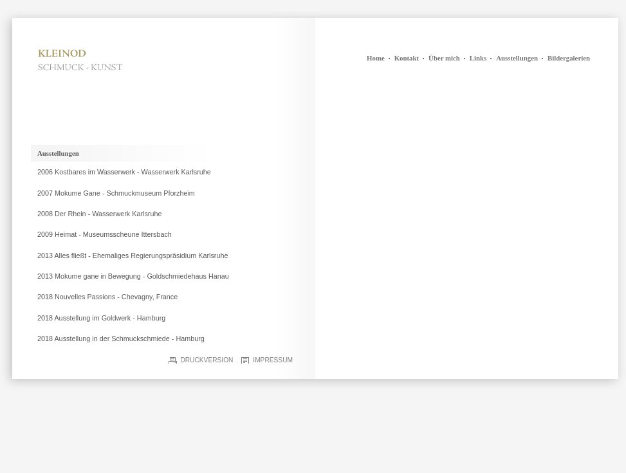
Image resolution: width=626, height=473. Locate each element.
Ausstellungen (517, 58)
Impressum (273, 360)
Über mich (444, 58)
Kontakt (406, 58)
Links (478, 58)
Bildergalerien (569, 58)
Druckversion (206, 360)
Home (376, 58)
